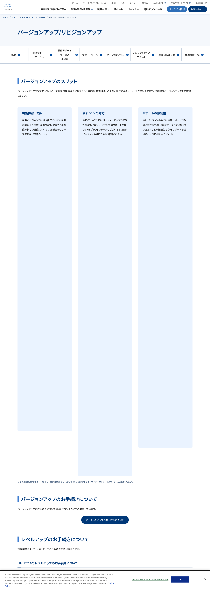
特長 (22, 462)
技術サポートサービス (42, 56)
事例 (113, 3)
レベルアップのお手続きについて (105, 250)
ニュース (165, 453)
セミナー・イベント (128, 3)
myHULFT (158, 3)
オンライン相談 (177, 10)
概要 (15, 56)
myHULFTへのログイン (103, 287)
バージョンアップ (117, 56)
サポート (118, 10)
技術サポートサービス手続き (68, 56)
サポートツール (92, 56)
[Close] (205, 579)
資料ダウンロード (153, 10)
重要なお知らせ (169, 56)
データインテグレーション (95, 3)
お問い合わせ (198, 10)
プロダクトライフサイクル (143, 56)
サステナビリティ (131, 453)
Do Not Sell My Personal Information (150, 579)
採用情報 (166, 498)
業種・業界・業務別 (80, 10)
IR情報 (62, 453)
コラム (145, 3)
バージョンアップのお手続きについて (105, 185)
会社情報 (24, 480)
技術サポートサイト (180, 3)
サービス (24, 511)
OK (179, 579)
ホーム (75, 3)
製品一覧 (102, 10)
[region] (105, 579)
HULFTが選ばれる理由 (53, 10)
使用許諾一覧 (194, 56)
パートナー (133, 10)
